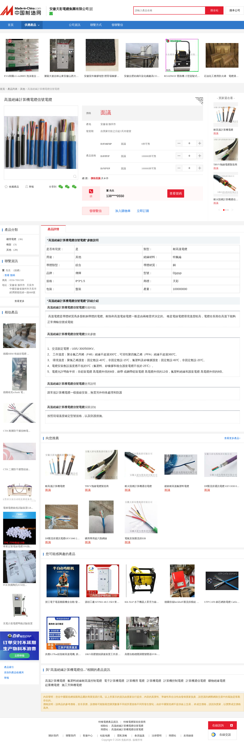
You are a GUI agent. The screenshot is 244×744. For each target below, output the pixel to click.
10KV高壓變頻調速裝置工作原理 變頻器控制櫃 (110, 654)
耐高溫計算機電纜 (223, 129)
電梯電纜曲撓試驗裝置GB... (18, 507)
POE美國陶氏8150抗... (15, 585)
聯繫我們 (71, 735)
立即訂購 (143, 211)
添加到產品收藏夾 (14, 672)
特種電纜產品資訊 (108, 721)
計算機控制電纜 (173, 680)
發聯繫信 (95, 211)
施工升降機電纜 (72, 685)
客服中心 (88, 735)
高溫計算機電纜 (55, 680)
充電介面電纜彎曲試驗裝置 (18, 623)
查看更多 (19, 301)
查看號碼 (176, 193)
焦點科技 (126, 739)
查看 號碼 (10, 275)
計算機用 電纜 (136, 680)
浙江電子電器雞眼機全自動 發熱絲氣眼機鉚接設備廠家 (75, 602)
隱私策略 (122, 735)
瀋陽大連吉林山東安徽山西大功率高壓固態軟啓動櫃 (72, 76)
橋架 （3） (12, 244)
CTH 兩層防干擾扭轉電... (16, 430)
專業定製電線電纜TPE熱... (17, 546)
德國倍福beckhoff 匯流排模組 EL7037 (184, 602)
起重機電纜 (52, 685)
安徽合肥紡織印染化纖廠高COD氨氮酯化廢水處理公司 (153, 76)
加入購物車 (123, 211)
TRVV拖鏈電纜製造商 (225, 164)
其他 (22, 89)
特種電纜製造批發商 (134, 721)
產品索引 (9, 667)
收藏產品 (12, 186)
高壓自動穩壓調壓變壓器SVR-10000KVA (147, 654)
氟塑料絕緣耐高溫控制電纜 (84, 680)
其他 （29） (12, 249)
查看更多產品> (232, 438)
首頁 (2, 89)
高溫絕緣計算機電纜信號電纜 (127, 725)
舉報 (29, 186)
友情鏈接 (188, 735)
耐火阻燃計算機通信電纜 (227, 199)
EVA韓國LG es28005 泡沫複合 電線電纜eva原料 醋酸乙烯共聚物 (38, 76)
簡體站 (172, 735)
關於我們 (53, 735)
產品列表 (12, 89)
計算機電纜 (154, 680)
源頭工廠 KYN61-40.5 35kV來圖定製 (104, 602)
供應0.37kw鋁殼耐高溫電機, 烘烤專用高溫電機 (70, 654)
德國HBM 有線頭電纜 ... (16, 353)
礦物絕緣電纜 (216, 680)
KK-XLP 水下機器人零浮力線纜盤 (143, 602)
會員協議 (139, 735)
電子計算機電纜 (114, 680)
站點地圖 (105, 735)
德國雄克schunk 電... (14, 392)
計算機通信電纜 (196, 680)
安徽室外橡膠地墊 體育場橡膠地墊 (103, 76)
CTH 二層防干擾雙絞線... (16, 469)
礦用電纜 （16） (15, 239)
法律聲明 (157, 735)
